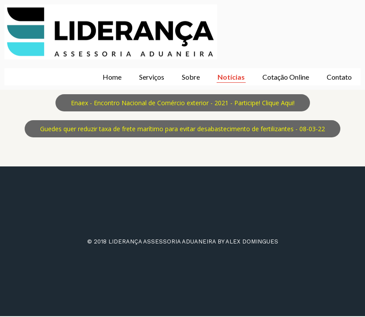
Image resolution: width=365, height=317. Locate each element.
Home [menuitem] (112, 77)
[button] (182, 102)
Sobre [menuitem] (191, 77)
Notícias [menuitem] (231, 77)
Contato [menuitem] (339, 77)
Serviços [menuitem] (151, 77)
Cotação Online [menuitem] (285, 77)
